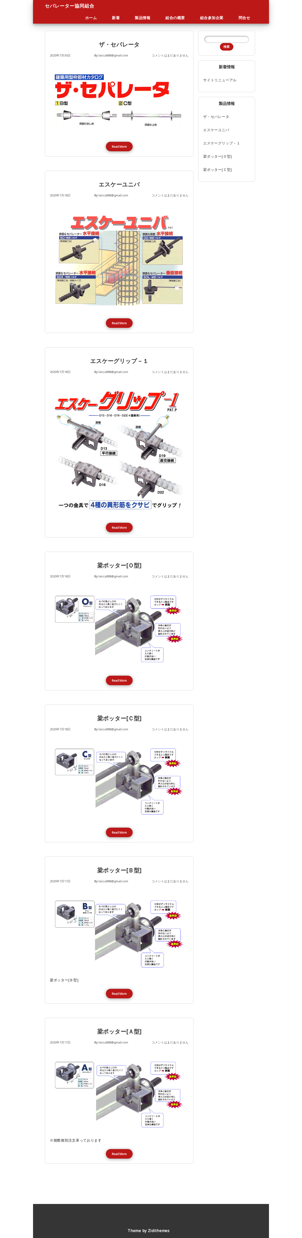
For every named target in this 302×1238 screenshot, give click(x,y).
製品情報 (142, 17)
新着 (116, 17)
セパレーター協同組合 (69, 6)
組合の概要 (175, 17)
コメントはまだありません (170, 55)
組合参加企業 (211, 17)
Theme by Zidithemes (148, 1230)
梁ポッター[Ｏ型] (119, 565)
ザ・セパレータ (119, 44)
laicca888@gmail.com (113, 55)
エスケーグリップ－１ (119, 361)
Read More (119, 147)
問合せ (244, 17)
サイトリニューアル (220, 80)
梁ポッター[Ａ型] (119, 1031)
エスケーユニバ (119, 184)
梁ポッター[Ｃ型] (119, 718)
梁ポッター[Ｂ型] (119, 870)
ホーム (91, 17)
